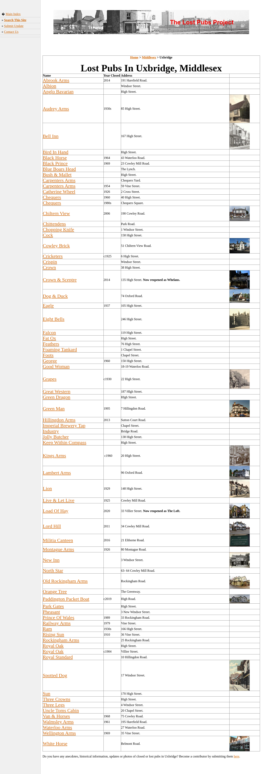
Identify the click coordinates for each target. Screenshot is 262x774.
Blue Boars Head (59, 169)
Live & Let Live (58, 500)
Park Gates (53, 606)
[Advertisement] (20, 101)
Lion (47, 488)
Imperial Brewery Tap (64, 425)
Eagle (48, 305)
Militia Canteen (58, 540)
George (50, 360)
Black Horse (55, 157)
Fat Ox (49, 338)
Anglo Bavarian (58, 91)
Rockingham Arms (61, 640)
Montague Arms (58, 549)
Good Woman (56, 366)
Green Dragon (56, 397)
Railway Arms (57, 623)
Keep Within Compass (64, 442)
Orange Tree (55, 591)
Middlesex (149, 57)
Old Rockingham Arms (65, 581)
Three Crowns (56, 699)
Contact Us (11, 31)
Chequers (52, 197)
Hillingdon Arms (59, 419)
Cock (48, 235)
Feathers (51, 343)
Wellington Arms (59, 733)
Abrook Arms (56, 80)
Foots (48, 355)
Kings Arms (54, 455)
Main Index (13, 14)
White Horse (55, 743)
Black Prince (55, 163)
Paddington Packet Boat (66, 599)
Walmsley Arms (58, 721)
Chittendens (54, 223)
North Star (53, 570)
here (236, 756)
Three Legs (54, 704)
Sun (46, 693)
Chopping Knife (58, 229)
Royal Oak (53, 645)
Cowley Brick (56, 245)
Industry (51, 431)
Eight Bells (53, 319)
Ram (47, 628)
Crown (49, 267)
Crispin (50, 261)
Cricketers (53, 256)
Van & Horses (56, 716)
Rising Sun (53, 634)
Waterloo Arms (57, 727)
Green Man (54, 408)
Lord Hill (52, 526)
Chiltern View (56, 213)
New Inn (51, 560)
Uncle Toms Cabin (61, 710)
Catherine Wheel (59, 191)
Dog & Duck (55, 296)
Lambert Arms (57, 472)
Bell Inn (50, 136)
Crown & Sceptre (60, 279)
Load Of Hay (55, 510)
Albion (49, 86)
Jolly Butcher (56, 436)
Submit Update (13, 26)
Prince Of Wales (58, 617)
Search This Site (15, 20)
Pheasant (51, 611)
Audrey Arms (56, 108)
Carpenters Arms (59, 180)
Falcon (49, 332)
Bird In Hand (55, 152)
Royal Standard (58, 657)
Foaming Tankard (60, 349)
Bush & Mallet (57, 174)
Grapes (49, 379)
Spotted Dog (55, 675)
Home (134, 57)
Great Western (56, 391)
